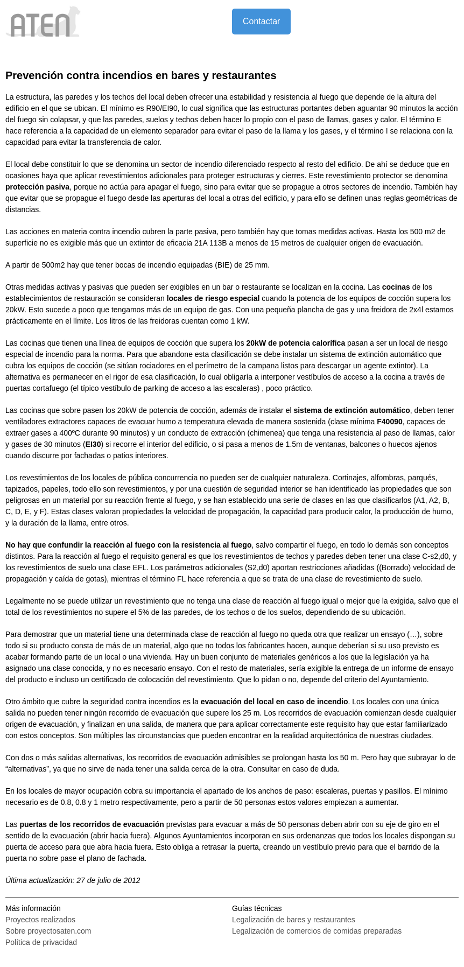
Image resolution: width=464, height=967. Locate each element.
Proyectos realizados (40, 919)
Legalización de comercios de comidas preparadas (317, 931)
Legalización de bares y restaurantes (293, 919)
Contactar (261, 21)
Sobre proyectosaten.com (48, 931)
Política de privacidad (41, 942)
